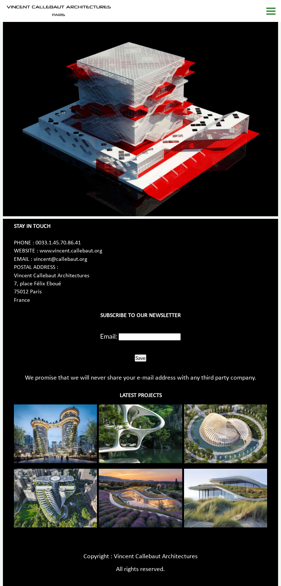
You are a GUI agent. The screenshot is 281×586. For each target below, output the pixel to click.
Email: (108, 336)
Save (140, 358)
